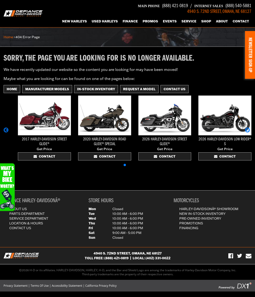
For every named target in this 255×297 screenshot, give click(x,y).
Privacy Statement (16, 286)
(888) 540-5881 (222, 6)
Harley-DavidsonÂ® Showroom (208, 209)
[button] (7, 132)
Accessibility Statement (67, 286)
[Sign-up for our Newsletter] (248, 256)
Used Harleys (105, 21)
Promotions (191, 223)
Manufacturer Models (47, 89)
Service (188, 21)
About (222, 21)
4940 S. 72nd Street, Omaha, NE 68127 (128, 253)
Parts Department (27, 214)
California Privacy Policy (101, 286)
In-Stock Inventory (96, 89)
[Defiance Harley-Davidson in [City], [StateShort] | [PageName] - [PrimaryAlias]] (23, 13)
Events (170, 21)
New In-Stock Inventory (202, 214)
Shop (206, 21)
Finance (130, 21)
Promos (150, 21)
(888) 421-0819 (163, 6)
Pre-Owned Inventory (200, 218)
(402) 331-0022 (157, 258)
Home (8, 37)
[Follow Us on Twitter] (239, 256)
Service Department (28, 218)
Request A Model (139, 89)
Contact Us (174, 89)
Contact (241, 21)
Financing (188, 228)
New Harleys (74, 21)
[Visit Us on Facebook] (230, 256)
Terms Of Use (40, 286)
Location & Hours (26, 223)
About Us (18, 209)
